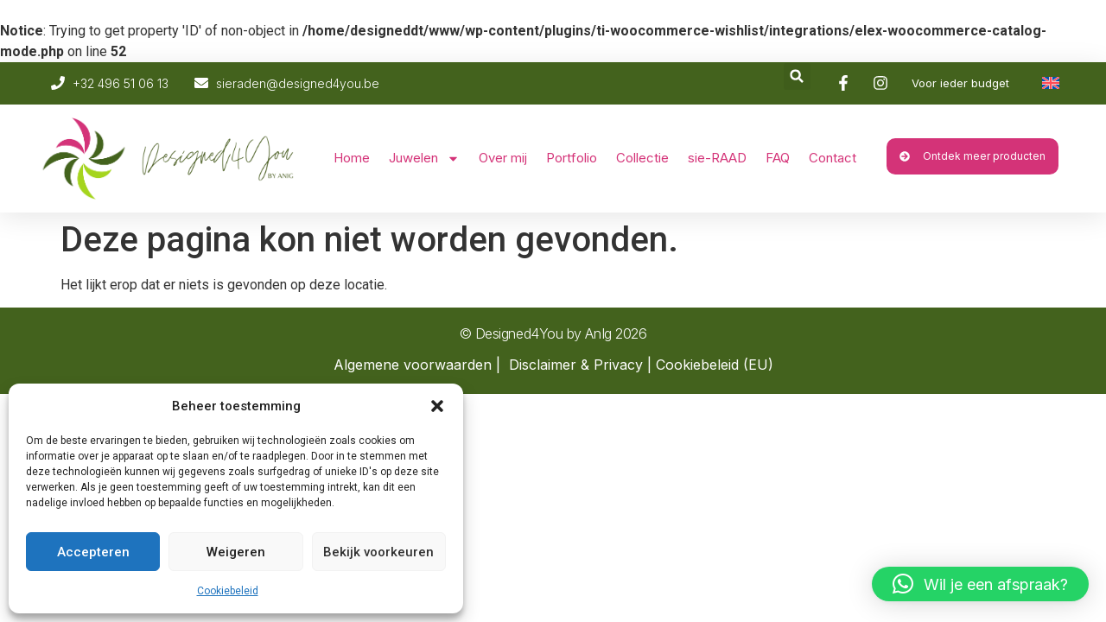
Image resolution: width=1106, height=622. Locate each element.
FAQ (778, 157)
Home (352, 157)
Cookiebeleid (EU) (714, 364)
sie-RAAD (717, 157)
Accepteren (93, 552)
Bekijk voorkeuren (378, 552)
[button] (437, 406)
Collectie (642, 157)
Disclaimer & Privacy (576, 364)
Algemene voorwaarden (413, 364)
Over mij (503, 157)
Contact (832, 157)
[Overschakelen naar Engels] (1050, 83)
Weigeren (236, 552)
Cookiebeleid (227, 591)
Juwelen (424, 158)
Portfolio (571, 157)
